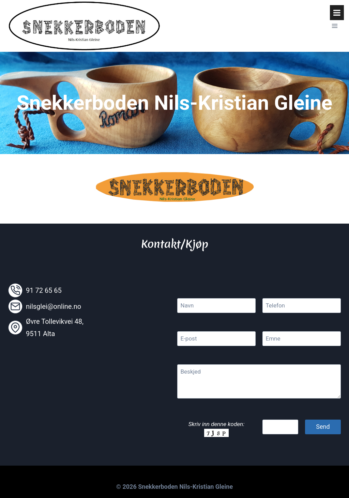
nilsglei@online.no (53, 306)
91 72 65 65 (44, 290)
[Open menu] (334, 25)
